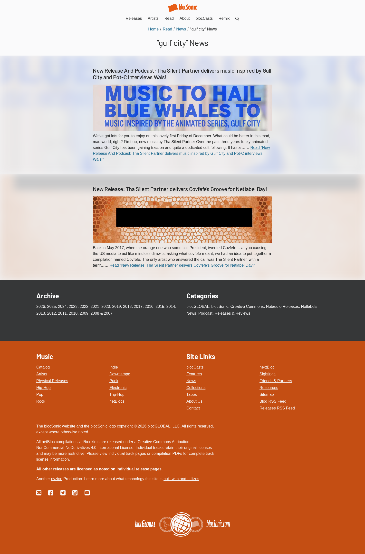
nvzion (56, 479)
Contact (193, 408)
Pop (39, 394)
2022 (84, 306)
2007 (108, 313)
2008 (94, 313)
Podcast (205, 313)
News (191, 313)
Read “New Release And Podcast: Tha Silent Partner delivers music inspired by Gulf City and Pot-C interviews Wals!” (181, 153)
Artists (41, 374)
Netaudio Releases (282, 306)
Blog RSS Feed (272, 401)
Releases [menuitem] (134, 18)
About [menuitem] (185, 18)
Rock (40, 401)
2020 (105, 306)
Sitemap (266, 394)
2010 (73, 313)
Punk (113, 381)
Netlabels (309, 306)
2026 (40, 306)
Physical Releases (52, 381)
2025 (51, 306)
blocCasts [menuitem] (204, 18)
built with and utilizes (181, 479)
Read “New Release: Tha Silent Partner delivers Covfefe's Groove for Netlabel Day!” (182, 265)
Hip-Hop (43, 388)
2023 (73, 306)
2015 (159, 306)
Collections (195, 388)
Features (194, 374)
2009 (84, 313)
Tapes (191, 394)
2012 (51, 313)
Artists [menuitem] (153, 18)
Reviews (242, 313)
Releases (223, 313)
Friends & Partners (275, 381)
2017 (138, 306)
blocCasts (194, 367)
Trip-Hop (117, 394)
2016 (149, 306)
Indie (113, 367)
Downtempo (119, 374)
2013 (40, 313)
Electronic (117, 388)
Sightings (267, 374)
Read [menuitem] (169, 18)
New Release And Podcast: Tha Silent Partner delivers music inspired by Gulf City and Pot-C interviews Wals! (182, 74)
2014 (170, 306)
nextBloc (266, 367)
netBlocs (116, 401)
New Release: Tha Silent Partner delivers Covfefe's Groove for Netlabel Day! (180, 188)
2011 (62, 313)
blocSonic (219, 306)
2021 (94, 306)
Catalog (43, 367)
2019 (116, 306)
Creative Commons (247, 306)
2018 (127, 306)
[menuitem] (237, 18)
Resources (268, 388)
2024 (62, 306)
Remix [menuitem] (224, 18)
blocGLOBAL (197, 306)
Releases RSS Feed (277, 408)
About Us (194, 401)
